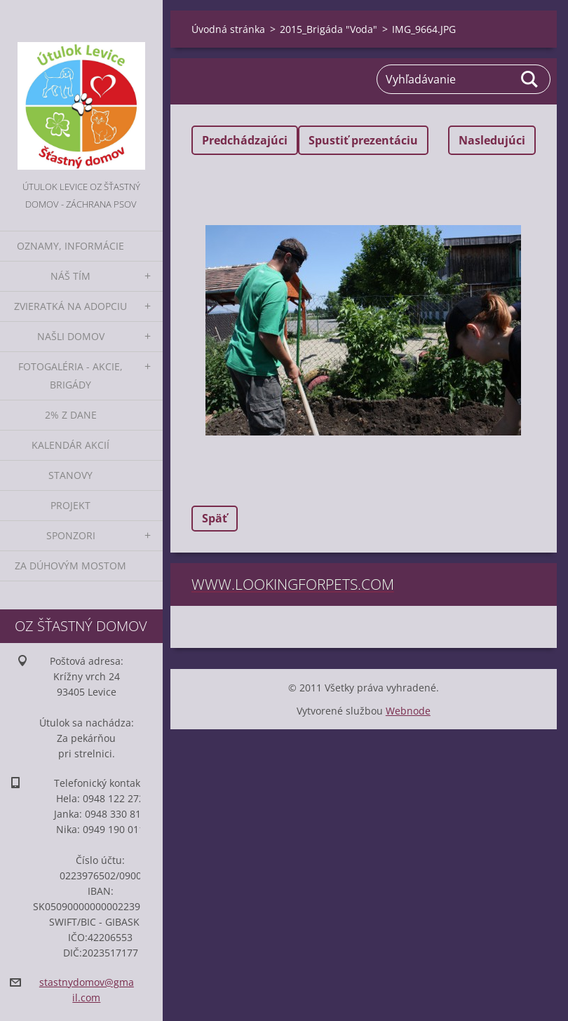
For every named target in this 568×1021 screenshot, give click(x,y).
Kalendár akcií (70, 445)
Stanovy (70, 475)
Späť (214, 518)
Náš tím (70, 276)
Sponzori (70, 535)
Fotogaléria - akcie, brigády (70, 375)
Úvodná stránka (228, 29)
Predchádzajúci (245, 140)
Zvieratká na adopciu (70, 306)
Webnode (408, 710)
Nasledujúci (492, 140)
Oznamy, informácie (70, 245)
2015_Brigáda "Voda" (328, 29)
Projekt (70, 505)
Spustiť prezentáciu (363, 140)
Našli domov (70, 336)
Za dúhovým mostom (70, 565)
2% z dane (71, 414)
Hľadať (530, 79)
